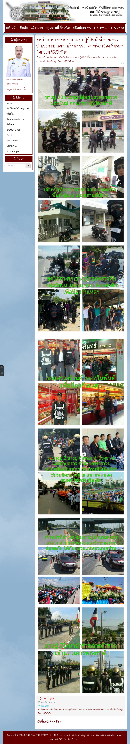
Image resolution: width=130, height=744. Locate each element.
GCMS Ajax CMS (32, 735)
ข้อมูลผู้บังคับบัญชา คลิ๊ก (16, 89)
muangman (49, 698)
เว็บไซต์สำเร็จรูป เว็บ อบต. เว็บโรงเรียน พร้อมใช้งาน (95, 735)
